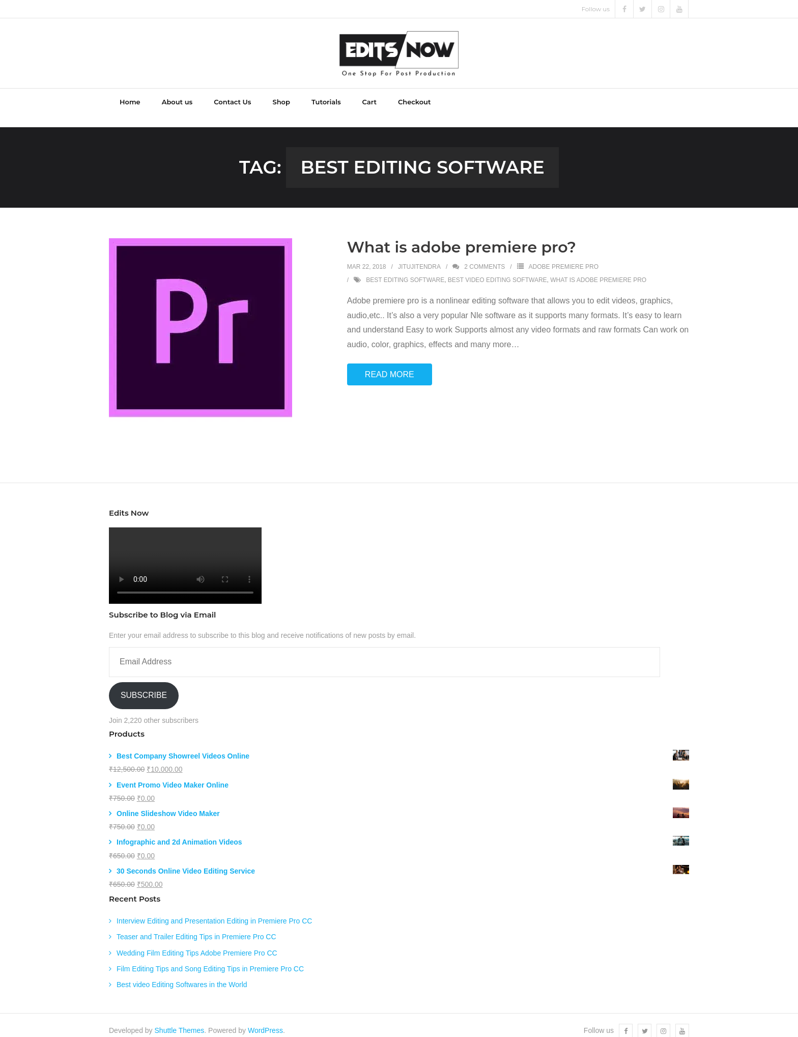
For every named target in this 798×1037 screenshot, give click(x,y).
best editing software (405, 269)
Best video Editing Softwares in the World (182, 974)
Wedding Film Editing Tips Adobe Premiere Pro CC (197, 942)
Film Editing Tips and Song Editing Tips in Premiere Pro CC (210, 958)
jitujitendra (419, 256)
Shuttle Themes (180, 1020)
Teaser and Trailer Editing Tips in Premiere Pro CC (196, 926)
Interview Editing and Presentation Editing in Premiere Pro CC (214, 910)
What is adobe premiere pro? (461, 236)
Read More (389, 363)
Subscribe (144, 684)
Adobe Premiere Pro (563, 256)
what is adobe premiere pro (598, 269)
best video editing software (497, 269)
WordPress (265, 1020)
